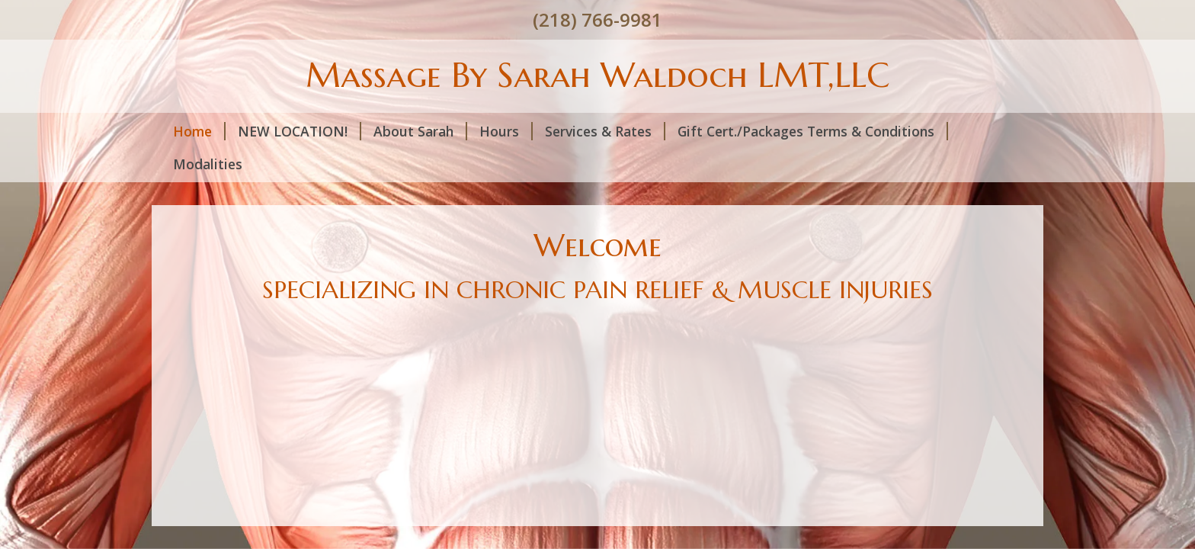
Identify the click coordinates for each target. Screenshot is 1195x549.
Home (199, 131)
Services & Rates (605, 131)
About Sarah (420, 131)
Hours (506, 131)
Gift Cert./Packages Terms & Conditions (813, 131)
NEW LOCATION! (299, 131)
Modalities (207, 164)
